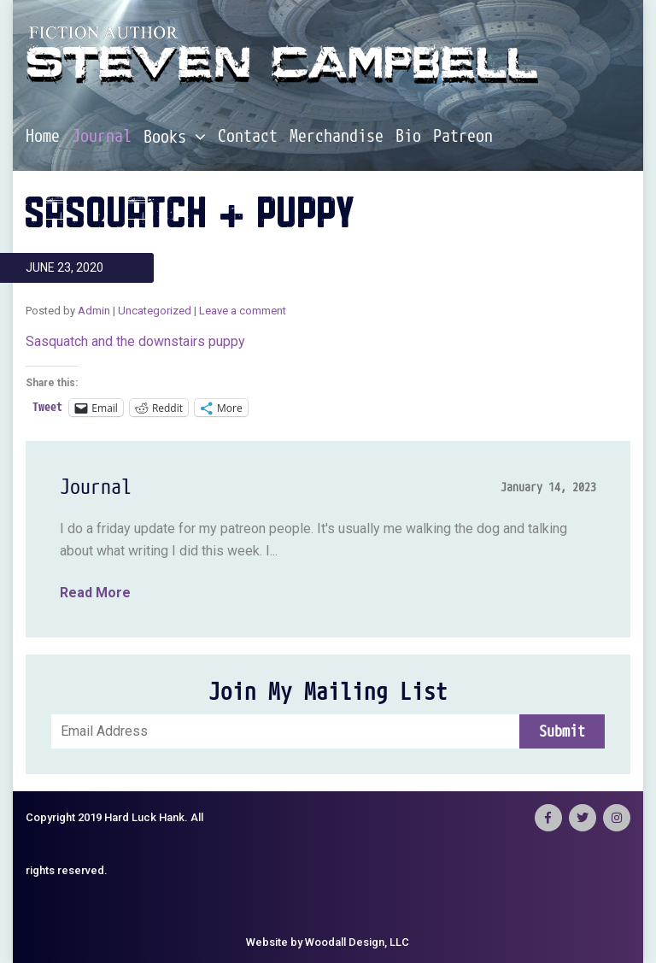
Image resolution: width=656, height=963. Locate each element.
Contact (248, 136)
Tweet (47, 407)
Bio (408, 136)
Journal (102, 136)
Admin (94, 310)
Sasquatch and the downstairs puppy (135, 341)
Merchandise (337, 136)
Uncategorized (154, 310)
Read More (95, 592)
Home (43, 136)
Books (175, 137)
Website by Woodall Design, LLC (327, 942)
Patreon (463, 136)
